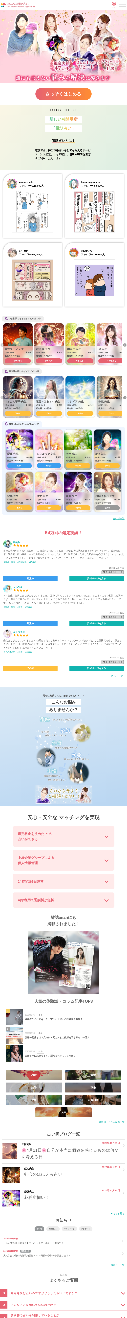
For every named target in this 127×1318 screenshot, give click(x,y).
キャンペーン (69, 1229)
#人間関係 (22, 562)
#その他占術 (9, 652)
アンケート (85, 1229)
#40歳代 (32, 562)
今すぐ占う (17, 361)
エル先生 (17, 587)
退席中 (107, 508)
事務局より (53, 1229)
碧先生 (16, 542)
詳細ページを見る (96, 578)
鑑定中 (19, 466)
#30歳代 (28, 652)
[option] (18, 344)
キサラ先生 (19, 632)
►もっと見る (118, 1213)
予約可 (18, 413)
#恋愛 (20, 607)
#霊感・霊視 (9, 562)
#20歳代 (28, 607)
